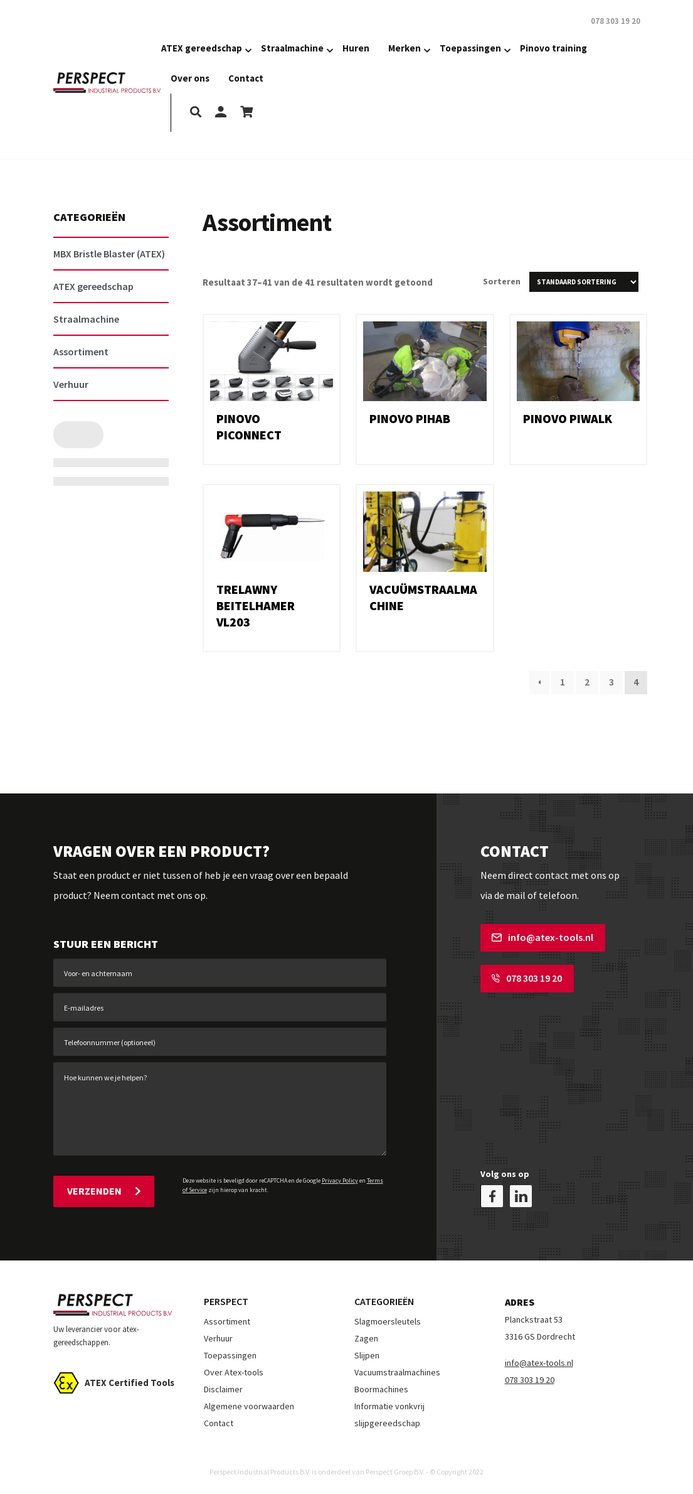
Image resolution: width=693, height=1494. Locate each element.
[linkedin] (521, 1196)
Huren (355, 48)
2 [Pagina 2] (587, 681)
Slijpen (366, 1355)
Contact (245, 78)
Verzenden (103, 1191)
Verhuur (218, 1338)
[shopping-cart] (246, 113)
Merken (404, 48)
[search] (195, 113)
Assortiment (227, 1321)
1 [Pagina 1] (562, 681)
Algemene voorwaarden (249, 1406)
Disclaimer (223, 1389)
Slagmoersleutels (387, 1321)
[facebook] (492, 1196)
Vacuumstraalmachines (397, 1372)
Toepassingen (470, 48)
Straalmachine (292, 48)
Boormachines (381, 1389)
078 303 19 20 (527, 978)
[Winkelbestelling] (583, 282)
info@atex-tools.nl (542, 937)
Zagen (366, 1338)
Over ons (190, 78)
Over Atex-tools (233, 1372)
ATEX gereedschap (201, 48)
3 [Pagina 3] (611, 681)
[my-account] (220, 113)
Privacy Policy (340, 1180)
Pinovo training (553, 48)
